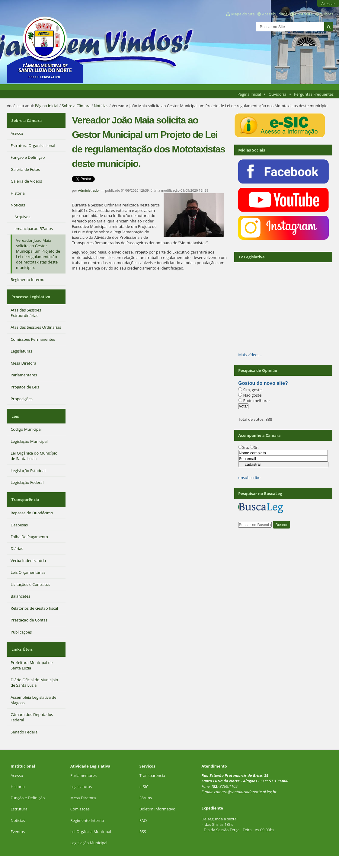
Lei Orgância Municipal (90, 812)
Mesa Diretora (83, 778)
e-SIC (144, 767)
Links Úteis (21, 631)
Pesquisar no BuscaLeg (260, 493)
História (18, 767)
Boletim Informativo (157, 789)
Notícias (101, 105)
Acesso (17, 756)
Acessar (328, 3)
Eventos (18, 812)
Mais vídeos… (250, 354)
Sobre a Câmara (76, 105)
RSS (142, 812)
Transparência (24, 486)
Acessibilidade (274, 14)
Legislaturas (81, 767)
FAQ (143, 800)
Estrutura (19, 789)
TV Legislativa (251, 257)
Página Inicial (249, 94)
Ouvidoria (277, 94)
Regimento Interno (87, 800)
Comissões (80, 789)
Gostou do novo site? (263, 383)
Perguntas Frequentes (314, 94)
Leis (14, 406)
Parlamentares (83, 756)
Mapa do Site (243, 14)
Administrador (89, 190)
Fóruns (145, 778)
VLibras (326, 14)
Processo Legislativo (30, 291)
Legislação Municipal (88, 823)
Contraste (303, 14)
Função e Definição (28, 778)
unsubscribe (249, 477)
